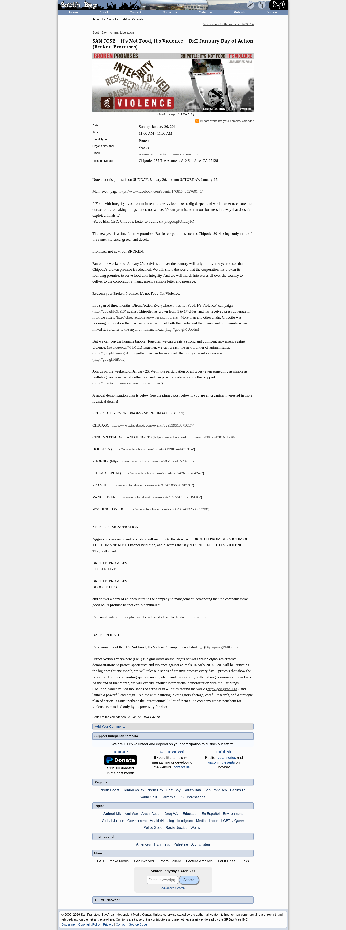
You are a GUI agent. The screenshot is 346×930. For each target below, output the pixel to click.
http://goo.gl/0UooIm (182, 329)
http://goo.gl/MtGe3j (220, 647)
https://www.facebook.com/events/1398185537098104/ (151, 485)
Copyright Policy (89, 924)
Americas (143, 844)
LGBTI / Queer (232, 821)
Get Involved (144, 861)
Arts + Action (151, 814)
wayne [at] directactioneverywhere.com (168, 154)
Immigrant (185, 821)
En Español (210, 814)
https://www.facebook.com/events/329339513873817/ (152, 425)
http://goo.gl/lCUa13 (109, 311)
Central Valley (133, 790)
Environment (233, 814)
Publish (239, 12)
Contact (135, 12)
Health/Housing (162, 821)
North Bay (155, 790)
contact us (182, 767)
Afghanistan (200, 844)
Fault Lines (226, 861)
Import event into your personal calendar (224, 121)
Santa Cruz (148, 797)
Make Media (119, 861)
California (168, 797)
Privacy (108, 924)
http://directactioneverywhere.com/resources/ (128, 383)
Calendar (205, 12)
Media (201, 821)
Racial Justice (176, 827)
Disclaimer (68, 924)
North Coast (109, 790)
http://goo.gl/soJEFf (222, 689)
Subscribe (170, 12)
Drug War (171, 814)
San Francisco (215, 790)
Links (245, 861)
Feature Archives (199, 861)
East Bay (173, 790)
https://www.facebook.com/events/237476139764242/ (162, 473)
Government (137, 821)
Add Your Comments (110, 726)
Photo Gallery (170, 861)
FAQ (100, 861)
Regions (100, 782)
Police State (153, 827)
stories (227, 757)
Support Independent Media (116, 736)
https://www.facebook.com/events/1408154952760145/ (161, 191)
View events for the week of (228, 24)
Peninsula (237, 790)
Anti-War (131, 814)
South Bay (99, 32)
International (196, 797)
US (181, 797)
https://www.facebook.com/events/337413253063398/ (167, 509)
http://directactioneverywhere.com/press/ (147, 317)
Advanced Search (173, 888)
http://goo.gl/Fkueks (109, 353)
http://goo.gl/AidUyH (176, 221)
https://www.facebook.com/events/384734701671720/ (194, 437)
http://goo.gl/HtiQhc (109, 359)
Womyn (197, 827)
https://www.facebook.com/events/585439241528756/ (151, 461)
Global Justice (113, 821)
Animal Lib (112, 814)
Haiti (157, 844)
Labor (213, 821)
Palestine (180, 844)
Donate (271, 12)
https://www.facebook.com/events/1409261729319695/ (159, 497)
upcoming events (221, 762)
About (104, 12)
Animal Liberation (122, 32)
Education (190, 814)
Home (73, 12)
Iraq (167, 844)
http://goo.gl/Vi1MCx (124, 347)
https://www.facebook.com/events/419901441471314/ (153, 449)
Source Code (138, 924)
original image (164, 115)
